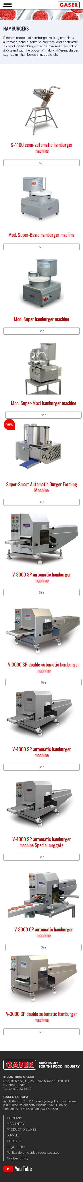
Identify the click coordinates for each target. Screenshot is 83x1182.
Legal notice (16, 1147)
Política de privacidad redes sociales (33, 1152)
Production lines (21, 1129)
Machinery (16, 1124)
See (41, 163)
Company (14, 1118)
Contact (14, 1141)
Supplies (13, 1135)
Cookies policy (18, 1158)
